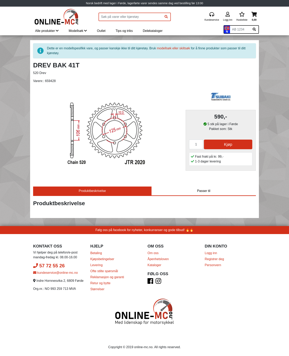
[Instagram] (158, 282)
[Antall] (196, 144)
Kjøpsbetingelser (102, 259)
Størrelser (97, 289)
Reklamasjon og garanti (107, 277)
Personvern (213, 265)
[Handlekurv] (254, 17)
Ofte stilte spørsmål (104, 271)
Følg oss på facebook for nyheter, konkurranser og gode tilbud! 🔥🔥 (145, 230)
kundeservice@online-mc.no (55, 272)
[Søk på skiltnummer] (254, 29)
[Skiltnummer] (240, 29)
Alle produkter (47, 30)
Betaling (96, 253)
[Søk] (166, 16)
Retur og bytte (100, 283)
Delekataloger (153, 30)
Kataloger (154, 265)
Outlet (101, 30)
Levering (96, 265)
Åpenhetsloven (158, 259)
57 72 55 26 (49, 265)
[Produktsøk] (130, 17)
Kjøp (228, 144)
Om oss (153, 253)
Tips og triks (124, 30)
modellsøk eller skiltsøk (173, 48)
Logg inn (211, 253)
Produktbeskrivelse (92, 191)
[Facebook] (150, 282)
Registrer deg (214, 259)
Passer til (203, 191)
